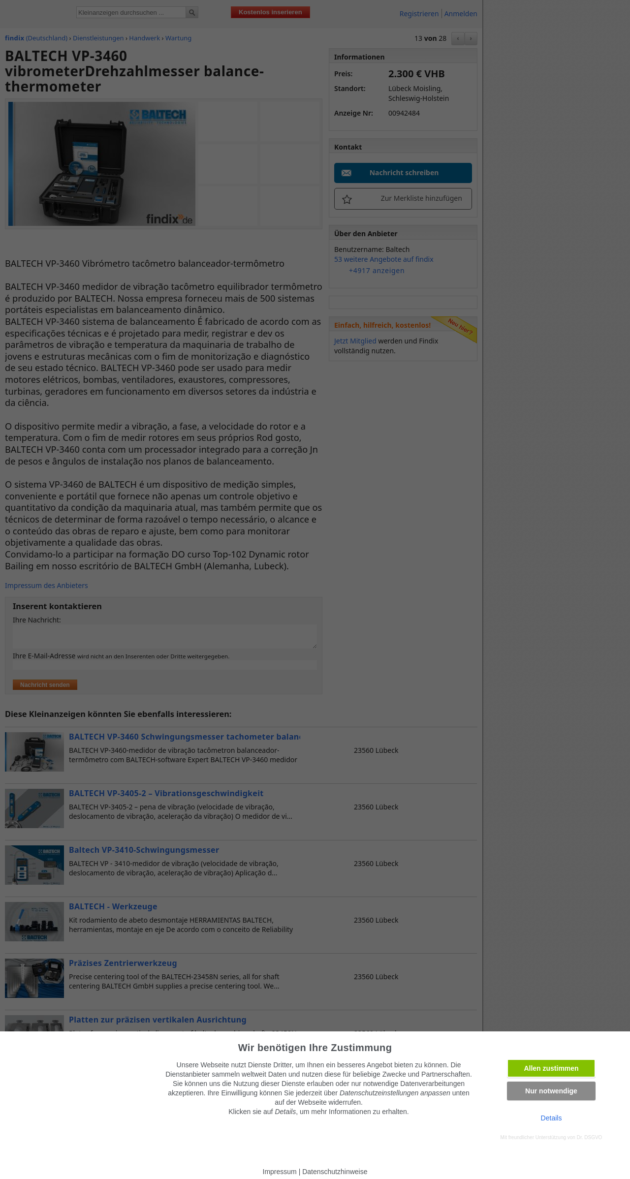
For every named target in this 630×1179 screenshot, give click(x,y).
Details (551, 1118)
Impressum (280, 1172)
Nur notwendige (551, 1091)
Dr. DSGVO (589, 1137)
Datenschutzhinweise (334, 1172)
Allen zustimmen (551, 1068)
